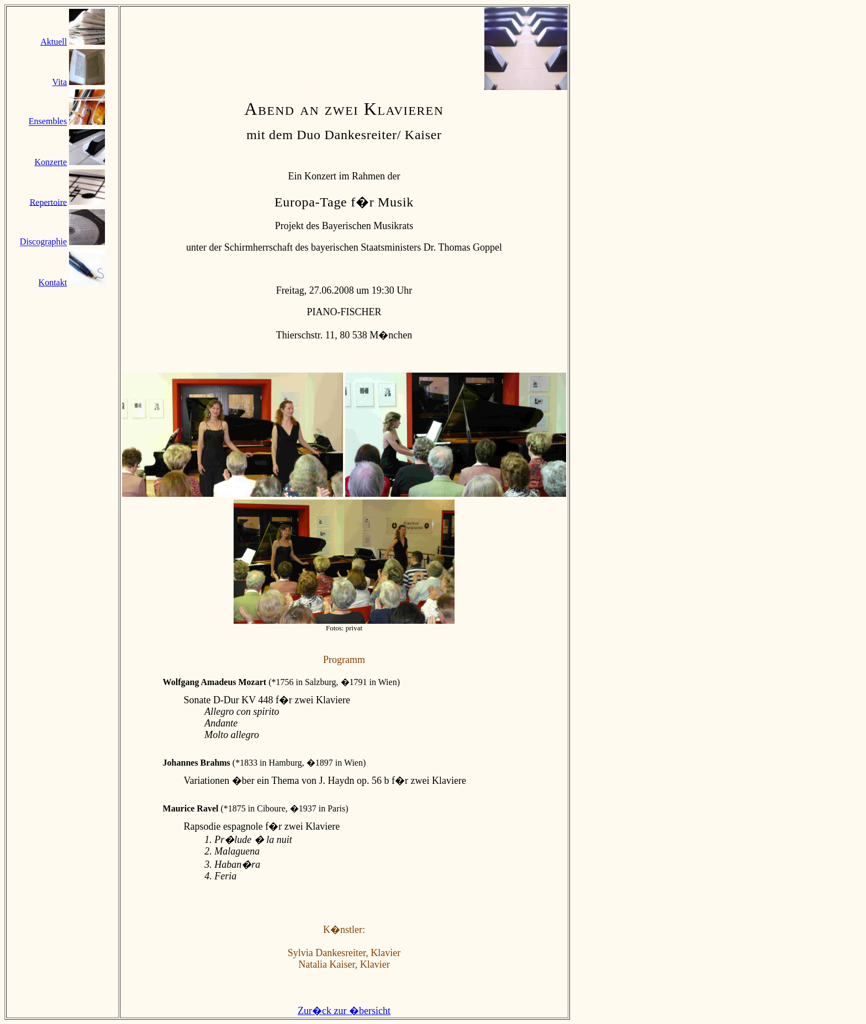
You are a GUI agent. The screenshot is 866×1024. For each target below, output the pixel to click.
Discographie (43, 242)
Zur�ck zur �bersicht (344, 1010)
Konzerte (51, 162)
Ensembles (48, 121)
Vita (59, 82)
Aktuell (53, 41)
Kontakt (53, 282)
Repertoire (48, 201)
